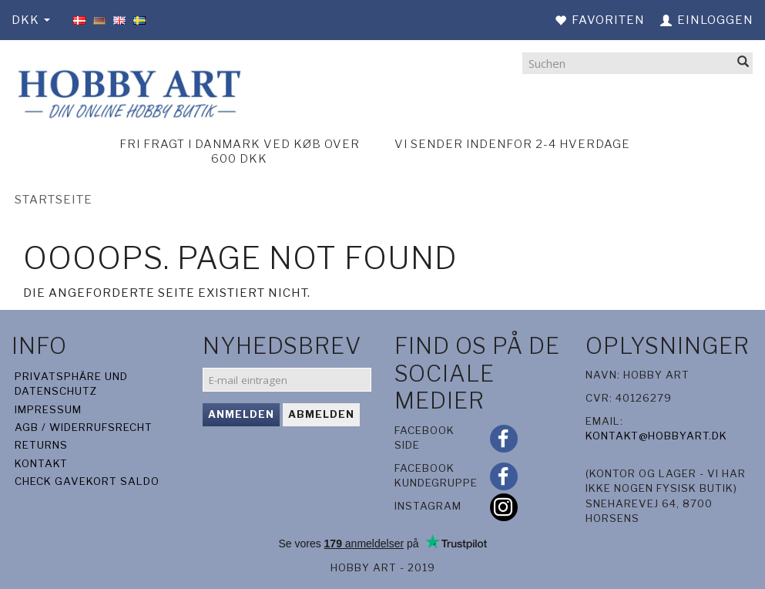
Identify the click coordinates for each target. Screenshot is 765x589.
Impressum (48, 409)
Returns (41, 445)
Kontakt (41, 463)
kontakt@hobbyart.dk (656, 435)
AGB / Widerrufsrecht (84, 427)
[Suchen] (743, 63)
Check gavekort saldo (87, 481)
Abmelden (321, 414)
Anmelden (241, 414)
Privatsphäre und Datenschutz (71, 383)
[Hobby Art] (127, 92)
